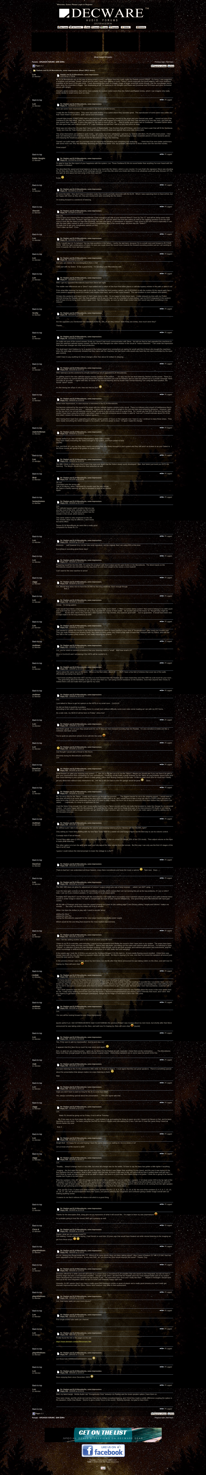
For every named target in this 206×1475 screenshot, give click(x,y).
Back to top (37, 100)
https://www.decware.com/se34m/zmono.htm (73, 1342)
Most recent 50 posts (103, 57)
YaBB (89, 1462)
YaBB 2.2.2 (111, 1460)
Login (80, 4)
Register (88, 4)
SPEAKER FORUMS (47, 62)
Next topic (169, 62)
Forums (35, 62)
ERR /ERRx (60, 62)
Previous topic (160, 62)
